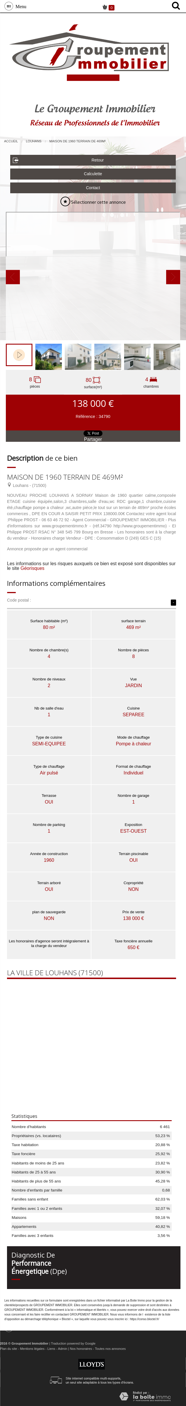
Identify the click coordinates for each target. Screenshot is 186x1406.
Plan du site (8, 1348)
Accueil (11, 141)
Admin (62, 1348)
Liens (51, 1348)
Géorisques (32, 568)
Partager (93, 439)
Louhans (33, 141)
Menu (19, 6)
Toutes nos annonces (110, 1348)
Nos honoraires (81, 1348)
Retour (58, 160)
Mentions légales (32, 1348)
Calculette (93, 173)
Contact (93, 187)
